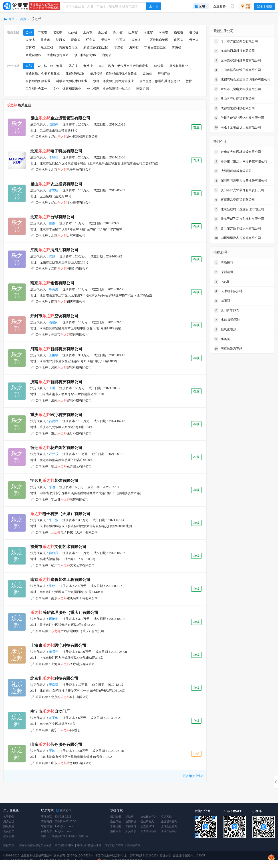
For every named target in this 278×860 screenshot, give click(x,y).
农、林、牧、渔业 (50, 66)
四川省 (118, 32)
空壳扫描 (130, 821)
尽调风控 (166, 816)
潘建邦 (53, 322)
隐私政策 (8, 826)
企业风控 (115, 821)
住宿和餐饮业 (75, 73)
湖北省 (193, 32)
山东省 (133, 32)
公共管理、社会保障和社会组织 (109, 88)
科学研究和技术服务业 (71, 81)
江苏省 (72, 32)
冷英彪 (53, 289)
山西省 (178, 40)
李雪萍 (53, 652)
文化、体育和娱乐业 (67, 88)
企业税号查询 (169, 821)
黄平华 (53, 718)
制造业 (88, 66)
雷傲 (52, 223)
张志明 (53, 190)
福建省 (178, 32)
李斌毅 (53, 157)
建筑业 (158, 66)
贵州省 (194, 40)
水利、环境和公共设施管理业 (113, 81)
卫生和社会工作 (36, 88)
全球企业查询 (169, 826)
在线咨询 (63, 810)
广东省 (42, 32)
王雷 (52, 388)
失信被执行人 (149, 816)
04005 (201, 855)
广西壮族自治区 (157, 40)
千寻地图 (115, 826)
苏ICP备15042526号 (80, 855)
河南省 (163, 32)
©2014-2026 (11, 855)
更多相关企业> (193, 776)
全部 (29, 32)
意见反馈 (8, 836)
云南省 (136, 40)
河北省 (148, 32)
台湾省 (106, 55)
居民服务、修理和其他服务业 (159, 81)
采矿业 (73, 66)
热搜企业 (115, 831)
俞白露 (53, 553)
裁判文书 (115, 816)
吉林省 (30, 47)
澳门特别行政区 (85, 55)
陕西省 (60, 40)
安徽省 (30, 40)
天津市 (106, 40)
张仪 (52, 586)
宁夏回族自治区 (155, 47)
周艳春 (53, 619)
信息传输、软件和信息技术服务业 (113, 73)
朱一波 (53, 520)
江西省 (121, 40)
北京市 (57, 32)
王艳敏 (53, 355)
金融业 (147, 73)
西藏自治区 (33, 55)
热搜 (22, 19)
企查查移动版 (149, 831)
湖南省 (75, 40)
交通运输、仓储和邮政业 (43, 73)
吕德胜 (53, 421)
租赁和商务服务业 (38, 81)
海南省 (134, 47)
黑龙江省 (47, 47)
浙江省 (102, 32)
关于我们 (8, 816)
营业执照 (165, 855)
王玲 (52, 751)
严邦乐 (53, 454)
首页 (8, 19)
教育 (189, 81)
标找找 (129, 816)
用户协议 (8, 821)
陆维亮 (53, 124)
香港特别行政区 (58, 55)
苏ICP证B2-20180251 (144, 855)
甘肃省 (118, 47)
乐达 (52, 487)
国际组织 (142, 88)
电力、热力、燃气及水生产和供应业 (123, 66)
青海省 (176, 47)
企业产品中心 (169, 831)
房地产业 (164, 73)
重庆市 (45, 40)
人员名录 (130, 831)
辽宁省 (90, 40)
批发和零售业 (178, 66)
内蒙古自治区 (68, 47)
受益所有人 (147, 821)
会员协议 (8, 831)
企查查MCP (148, 826)
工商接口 (130, 826)
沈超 (52, 256)
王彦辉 (53, 684)
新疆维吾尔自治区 (95, 47)
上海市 (87, 32)
